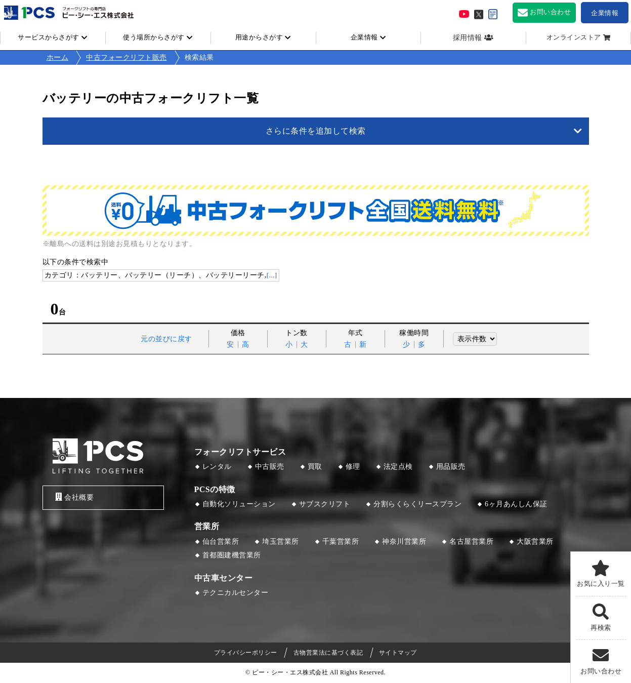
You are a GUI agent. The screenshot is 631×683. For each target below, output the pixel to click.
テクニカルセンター (235, 592)
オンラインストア (573, 37)
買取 (315, 466)
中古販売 (269, 466)
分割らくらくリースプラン (417, 504)
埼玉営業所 (280, 541)
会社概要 (74, 497)
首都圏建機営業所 (231, 555)
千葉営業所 (340, 541)
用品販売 (451, 466)
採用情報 (467, 38)
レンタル (217, 466)
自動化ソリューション (239, 504)
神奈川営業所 (404, 541)
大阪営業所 (535, 541)
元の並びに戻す (166, 339)
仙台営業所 (220, 541)
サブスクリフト (325, 504)
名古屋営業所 (471, 541)
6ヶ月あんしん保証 (516, 504)
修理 (353, 466)
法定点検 (398, 466)
